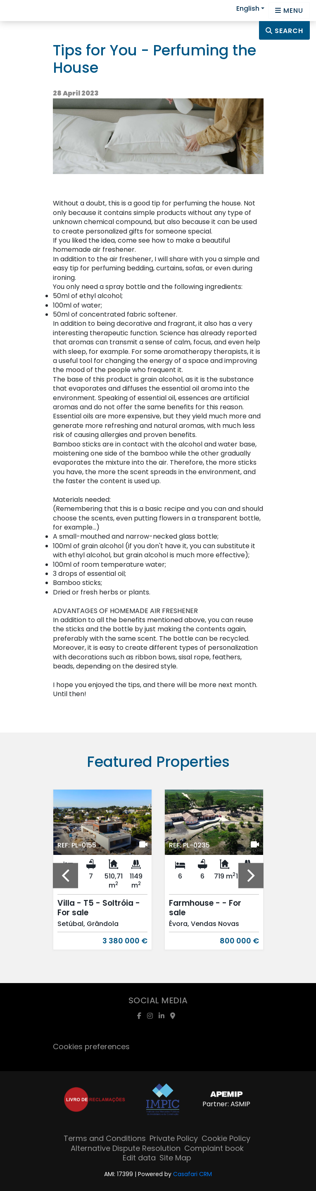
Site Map (175, 1158)
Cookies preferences (91, 1046)
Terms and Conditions (105, 1138)
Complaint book (214, 1148)
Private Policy (174, 1138)
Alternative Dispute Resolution (126, 1148)
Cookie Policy (226, 1138)
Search (284, 31)
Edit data (139, 1158)
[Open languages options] (289, 10)
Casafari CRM (192, 1174)
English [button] (247, 8)
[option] (102, 875)
